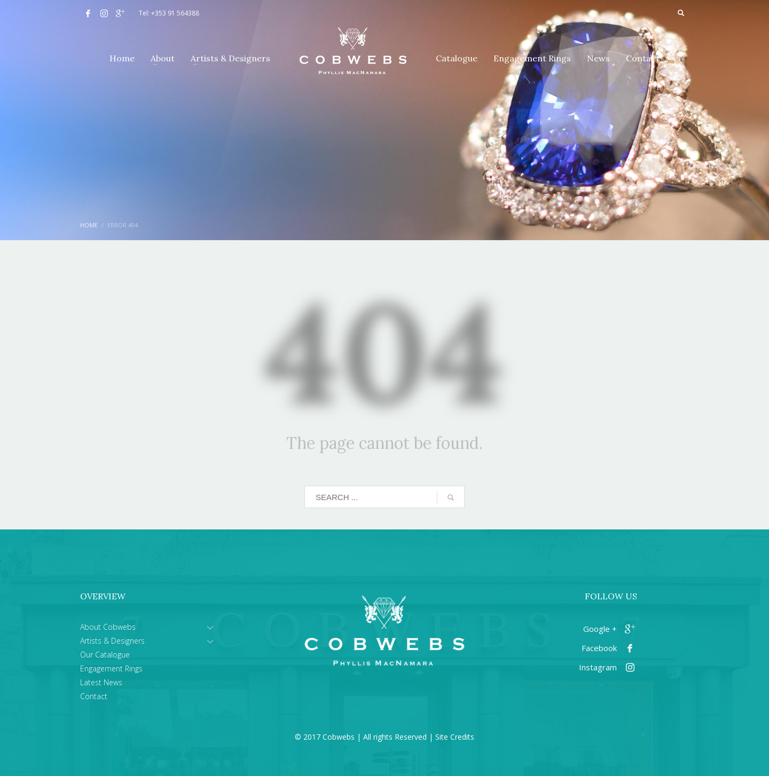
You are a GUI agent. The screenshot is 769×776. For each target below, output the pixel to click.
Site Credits (454, 737)
